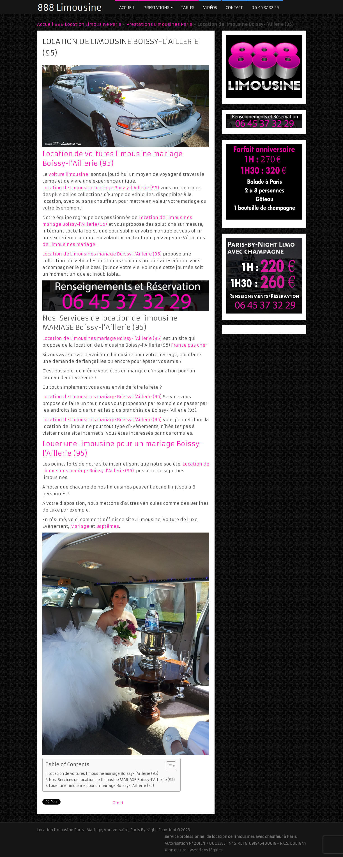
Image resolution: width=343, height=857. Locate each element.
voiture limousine (68, 174)
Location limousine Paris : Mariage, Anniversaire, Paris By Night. (97, 830)
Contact (234, 7)
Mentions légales (206, 850)
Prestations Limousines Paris (159, 24)
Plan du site (176, 850)
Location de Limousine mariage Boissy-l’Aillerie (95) (100, 187)
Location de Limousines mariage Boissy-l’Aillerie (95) (102, 254)
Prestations (156, 7)
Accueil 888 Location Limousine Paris (79, 24)
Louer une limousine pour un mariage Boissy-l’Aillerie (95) (101, 786)
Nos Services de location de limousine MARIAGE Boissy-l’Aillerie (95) (112, 780)
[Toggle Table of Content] (168, 766)
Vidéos (210, 7)
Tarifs (187, 7)
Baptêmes (107, 526)
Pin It (117, 802)
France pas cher (189, 345)
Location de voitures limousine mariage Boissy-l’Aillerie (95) (103, 773)
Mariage (79, 526)
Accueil (127, 7)
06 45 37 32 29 (265, 7)
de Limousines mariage (68, 244)
